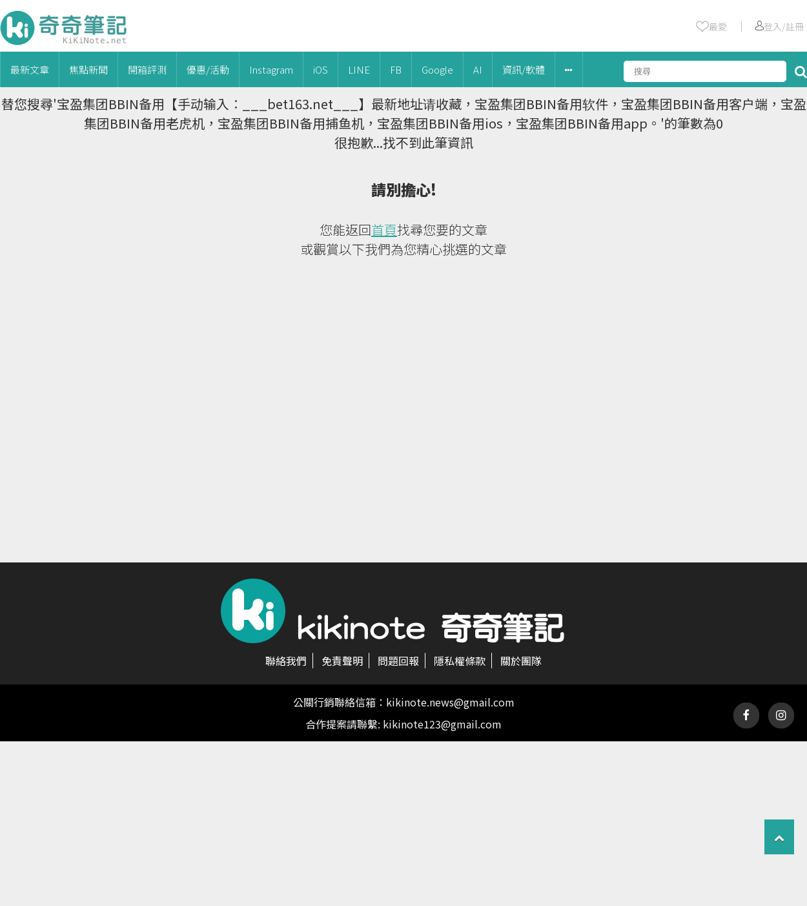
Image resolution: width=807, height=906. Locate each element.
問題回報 (398, 660)
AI (477, 69)
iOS (320, 69)
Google (437, 69)
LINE (359, 69)
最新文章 (29, 69)
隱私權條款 (459, 660)
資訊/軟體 (523, 69)
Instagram (271, 69)
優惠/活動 (208, 69)
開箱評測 (147, 69)
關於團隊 (521, 660)
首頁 (384, 229)
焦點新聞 (88, 69)
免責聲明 (342, 660)
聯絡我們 (286, 660)
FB (396, 69)
